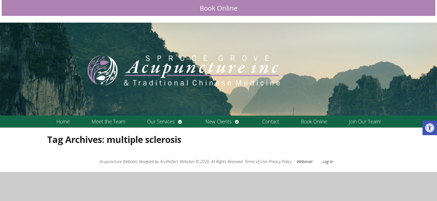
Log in (327, 161)
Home (63, 121)
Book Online (218, 8)
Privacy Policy (280, 161)
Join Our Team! (365, 121)
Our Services (161, 121)
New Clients (218, 121)
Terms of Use (255, 161)
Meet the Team (108, 121)
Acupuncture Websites (118, 161)
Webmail (304, 161)
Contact (270, 121)
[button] (430, 128)
